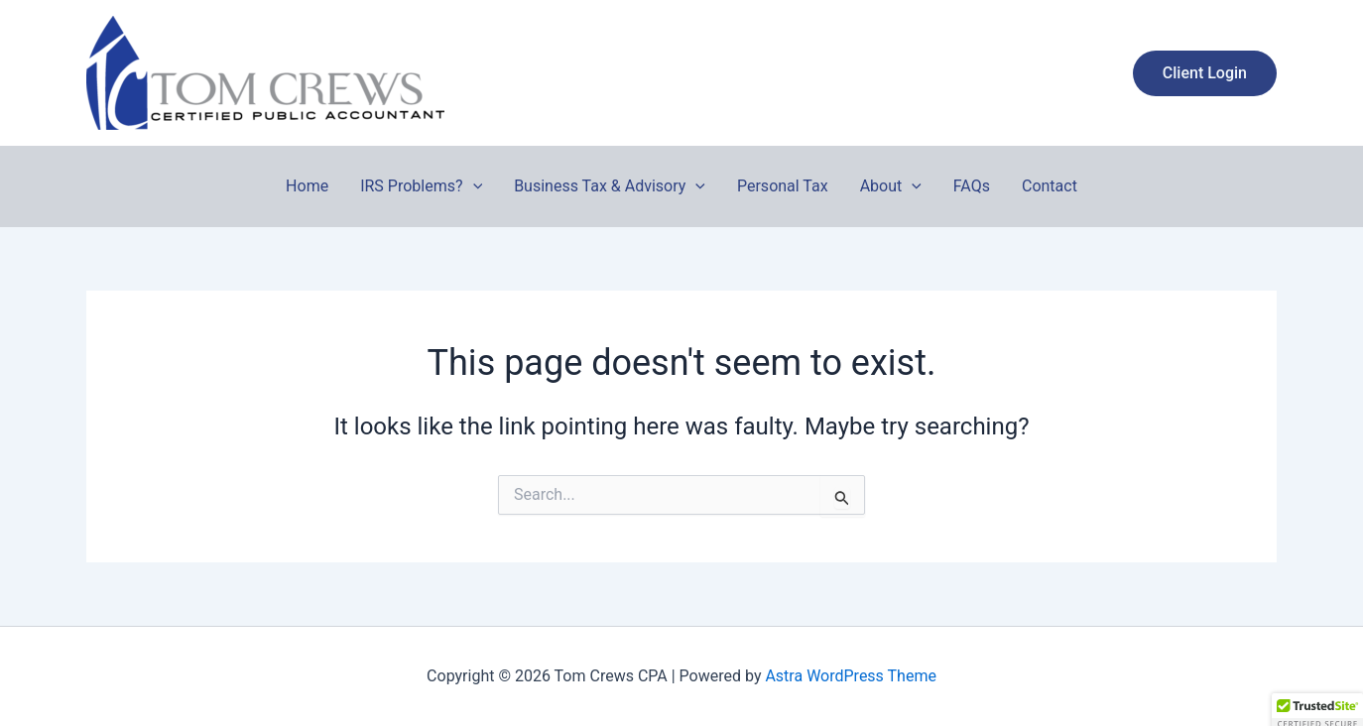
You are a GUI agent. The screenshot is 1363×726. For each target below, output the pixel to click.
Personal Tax (782, 186)
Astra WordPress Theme (850, 675)
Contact (1049, 186)
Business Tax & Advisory (609, 186)
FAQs (971, 186)
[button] (1205, 73)
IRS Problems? (421, 186)
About (891, 186)
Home (307, 186)
